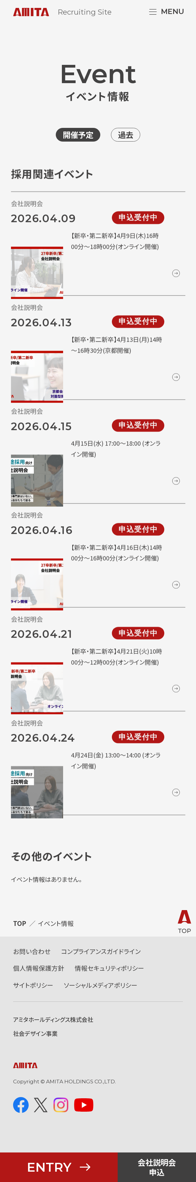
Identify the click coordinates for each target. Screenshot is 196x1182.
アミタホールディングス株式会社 (53, 1035)
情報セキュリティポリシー (109, 983)
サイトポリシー (33, 1000)
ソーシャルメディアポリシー (100, 1000)
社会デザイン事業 (35, 1049)
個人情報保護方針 (38, 983)
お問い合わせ (32, 967)
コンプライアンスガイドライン (101, 967)
